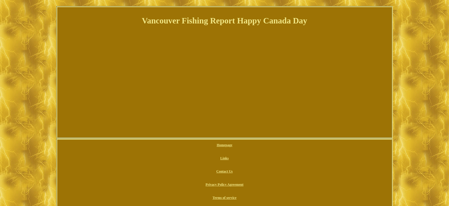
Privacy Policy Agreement (236, 145)
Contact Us (204, 145)
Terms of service (273, 145)
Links (186, 145)
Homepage (169, 145)
